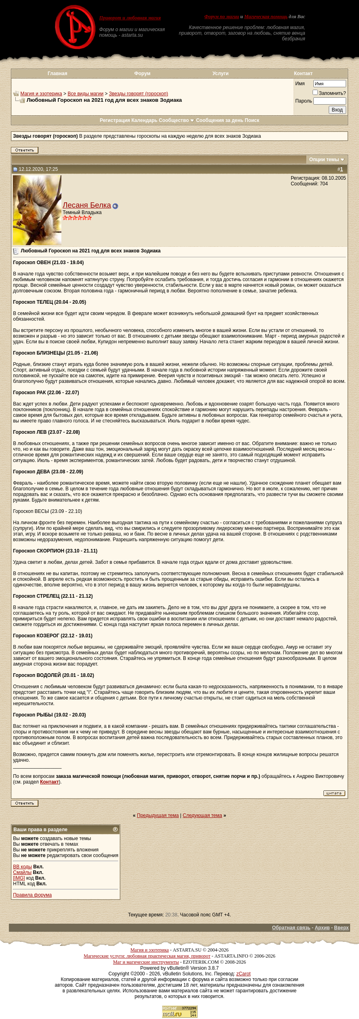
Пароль (303, 101)
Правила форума (32, 895)
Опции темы (324, 159)
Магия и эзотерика (41, 94)
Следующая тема (202, 815)
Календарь (144, 120)
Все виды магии (85, 94)
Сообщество (177, 120)
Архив (322, 928)
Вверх (341, 928)
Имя (299, 83)
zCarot (243, 974)
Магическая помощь (266, 16)
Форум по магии (221, 16)
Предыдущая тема (158, 815)
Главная (57, 73)
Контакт (303, 73)
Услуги (220, 73)
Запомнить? (329, 93)
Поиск (252, 120)
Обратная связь (291, 928)
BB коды (22, 867)
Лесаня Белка (87, 205)
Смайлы (22, 872)
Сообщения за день (219, 120)
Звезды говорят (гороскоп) (138, 94)
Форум (142, 73)
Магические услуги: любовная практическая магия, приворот (147, 956)
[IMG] (19, 878)
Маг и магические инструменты (146, 962)
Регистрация (115, 120)
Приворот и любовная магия (130, 18)
